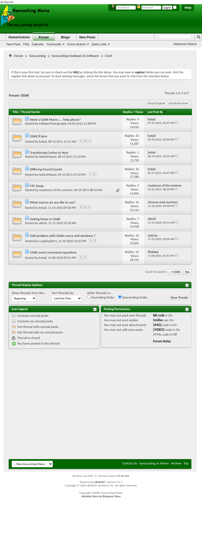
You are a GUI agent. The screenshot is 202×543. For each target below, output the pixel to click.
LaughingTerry (48, 241)
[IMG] (157, 325)
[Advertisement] (64, 405)
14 (137, 235)
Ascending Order (101, 297)
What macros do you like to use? (52, 202)
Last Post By (156, 112)
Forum (44, 37)
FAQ (26, 44)
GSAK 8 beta (38, 136)
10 (137, 169)
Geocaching (37, 56)
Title (15, 112)
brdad (43, 141)
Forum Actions (76, 44)
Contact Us (129, 463)
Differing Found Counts (46, 169)
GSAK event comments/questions (53, 252)
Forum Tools (155, 103)
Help (187, 8)
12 (137, 252)
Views (139, 112)
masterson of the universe (56, 190)
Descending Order (133, 297)
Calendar (38, 44)
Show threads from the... (29, 293)
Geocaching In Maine (154, 463)
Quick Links (99, 44)
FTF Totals (37, 186)
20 (137, 136)
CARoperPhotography (53, 123)
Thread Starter (30, 112)
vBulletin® (100, 482)
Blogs (65, 37)
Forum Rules (162, 341)
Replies (127, 112)
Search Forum (177, 103)
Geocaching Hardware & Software (75, 56)
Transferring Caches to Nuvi (49, 153)
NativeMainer (48, 157)
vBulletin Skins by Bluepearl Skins (101, 496)
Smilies (158, 320)
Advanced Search (185, 44)
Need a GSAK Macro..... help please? (55, 119)
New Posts (14, 44)
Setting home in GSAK (45, 219)
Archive (176, 463)
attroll (43, 223)
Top (187, 272)
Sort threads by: (63, 293)
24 (137, 202)
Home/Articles (19, 37)
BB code (159, 315)
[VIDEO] (159, 330)
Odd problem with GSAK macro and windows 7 (62, 236)
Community (53, 44)
